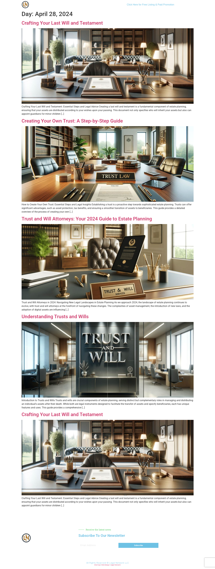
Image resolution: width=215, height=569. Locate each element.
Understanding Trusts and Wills (55, 316)
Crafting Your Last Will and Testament (62, 23)
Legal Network (116, 565)
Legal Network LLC (119, 563)
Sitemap (97, 565)
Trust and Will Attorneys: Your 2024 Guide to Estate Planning (87, 219)
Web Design (105, 565)
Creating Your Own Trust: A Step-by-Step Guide (72, 121)
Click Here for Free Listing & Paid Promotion (150, 4)
